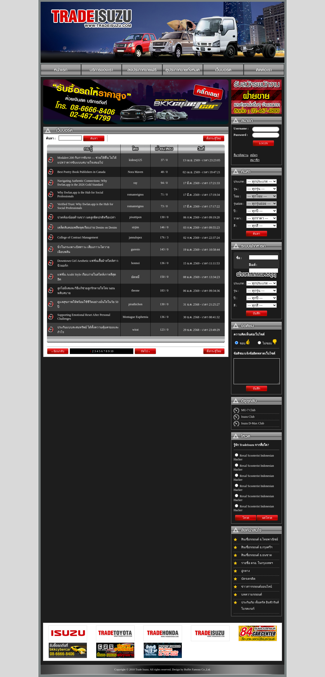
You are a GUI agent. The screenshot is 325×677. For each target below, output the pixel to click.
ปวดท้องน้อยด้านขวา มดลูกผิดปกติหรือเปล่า (86, 217)
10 (111, 351)
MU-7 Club (248, 410)
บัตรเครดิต (248, 579)
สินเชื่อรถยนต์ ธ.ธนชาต (256, 555)
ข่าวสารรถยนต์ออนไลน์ (256, 586)
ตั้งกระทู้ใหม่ (213, 138)
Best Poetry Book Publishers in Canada (81, 172)
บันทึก (256, 313)
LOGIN (263, 143)
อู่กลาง (245, 571)
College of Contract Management (77, 237)
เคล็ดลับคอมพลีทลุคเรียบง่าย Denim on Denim (87, 227)
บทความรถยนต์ (251, 594)
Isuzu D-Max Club (252, 423)
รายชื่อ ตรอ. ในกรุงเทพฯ (257, 563)
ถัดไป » (145, 351)
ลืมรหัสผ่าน (241, 155)
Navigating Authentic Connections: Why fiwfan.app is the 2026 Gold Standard (82, 182)
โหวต (245, 517)
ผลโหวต (267, 517)
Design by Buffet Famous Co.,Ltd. (191, 669)
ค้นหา (94, 138)
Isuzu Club (247, 416)
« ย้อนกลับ (57, 351)
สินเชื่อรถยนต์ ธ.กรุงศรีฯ (256, 547)
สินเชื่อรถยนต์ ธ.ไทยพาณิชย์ (259, 539)
